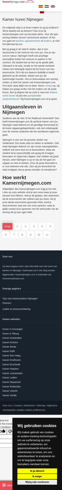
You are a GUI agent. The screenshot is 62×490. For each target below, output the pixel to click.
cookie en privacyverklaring (16, 309)
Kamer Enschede (11, 364)
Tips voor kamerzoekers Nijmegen (20, 298)
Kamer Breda (9, 346)
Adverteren (29, 405)
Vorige (7, 226)
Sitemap (41, 405)
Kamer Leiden (9, 377)
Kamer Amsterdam (12, 338)
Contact (18, 405)
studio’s (47, 41)
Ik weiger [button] (37, 476)
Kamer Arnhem (10, 342)
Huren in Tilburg (10, 333)
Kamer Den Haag (11, 355)
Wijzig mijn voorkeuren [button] (37, 482)
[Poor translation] (12, 432)
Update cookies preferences (31, 410)
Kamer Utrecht (9, 391)
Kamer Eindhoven (11, 360)
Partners (6, 303)
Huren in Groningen (12, 329)
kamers (20, 41)
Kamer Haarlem (10, 368)
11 (47, 234)
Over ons (7, 405)
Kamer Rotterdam (11, 386)
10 (39, 234)
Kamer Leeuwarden (12, 373)
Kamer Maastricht (11, 382)
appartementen (32, 41)
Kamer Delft (8, 351)
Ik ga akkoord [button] (37, 471)
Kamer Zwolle (9, 395)
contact (48, 85)
